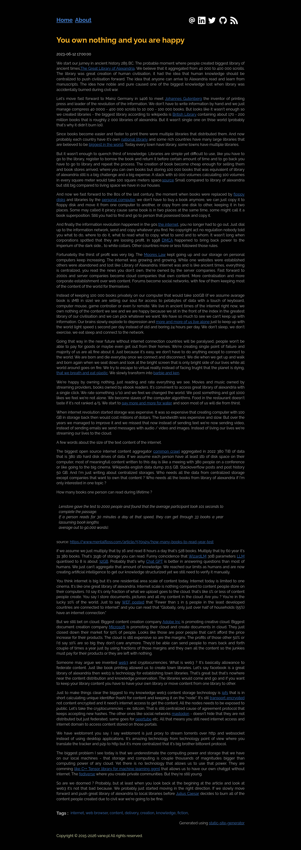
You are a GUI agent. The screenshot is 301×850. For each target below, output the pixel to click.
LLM (241, 556)
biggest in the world (106, 144)
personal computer (118, 199)
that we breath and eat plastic (82, 373)
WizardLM (197, 556)
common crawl (166, 451)
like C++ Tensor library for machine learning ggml (117, 769)
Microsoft (117, 627)
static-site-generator (227, 823)
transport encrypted (227, 698)
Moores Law (155, 254)
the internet (168, 224)
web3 (123, 662)
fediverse (87, 774)
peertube (143, 719)
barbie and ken (166, 373)
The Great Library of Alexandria (107, 68)
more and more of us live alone (183, 322)
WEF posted (133, 602)
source (168, 180)
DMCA (167, 240)
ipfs (225, 692)
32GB (103, 561)
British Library (185, 114)
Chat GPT (154, 561)
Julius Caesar (187, 793)
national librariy (134, 139)
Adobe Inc (171, 622)
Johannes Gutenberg (183, 98)
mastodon (180, 713)
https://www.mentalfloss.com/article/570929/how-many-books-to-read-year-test (142, 542)
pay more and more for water (147, 403)
